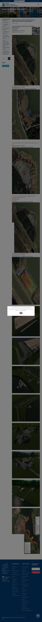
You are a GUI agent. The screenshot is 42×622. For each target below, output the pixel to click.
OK (21, 313)
